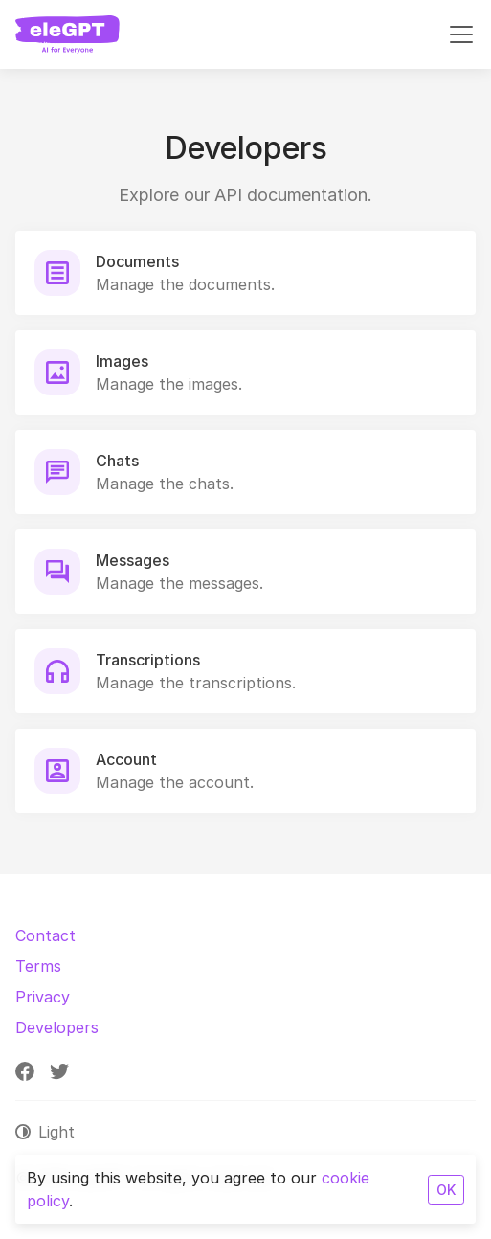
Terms (38, 966)
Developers (57, 1027)
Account (126, 759)
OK (446, 1190)
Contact (45, 935)
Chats (117, 460)
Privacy (42, 996)
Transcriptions (148, 659)
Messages (132, 560)
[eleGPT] (67, 34)
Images (122, 361)
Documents (137, 261)
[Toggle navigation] (461, 34)
